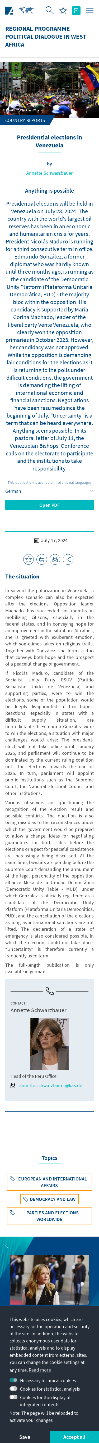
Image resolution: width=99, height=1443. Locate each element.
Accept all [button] (74, 1436)
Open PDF (49, 505)
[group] (49, 1289)
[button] (7, 1246)
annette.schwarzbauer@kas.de (46, 1085)
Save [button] (24, 1436)
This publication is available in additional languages (50, 482)
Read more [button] (40, 1370)
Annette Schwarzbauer (49, 173)
